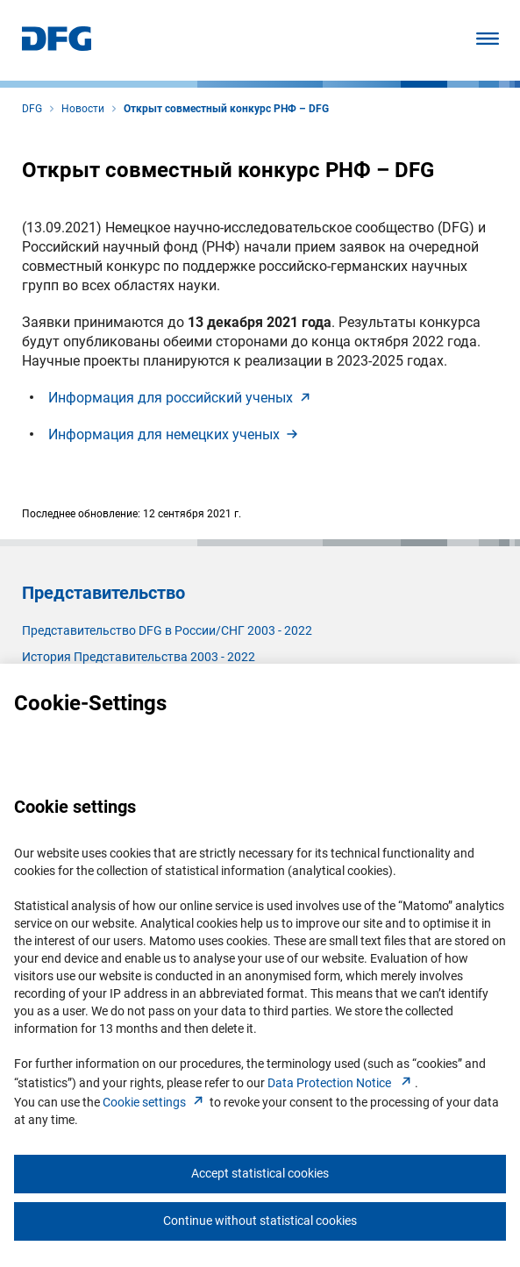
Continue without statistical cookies (260, 1221)
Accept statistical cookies (260, 1173)
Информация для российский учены (181, 397)
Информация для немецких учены (174, 434)
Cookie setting (155, 1102)
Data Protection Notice (341, 1083)
